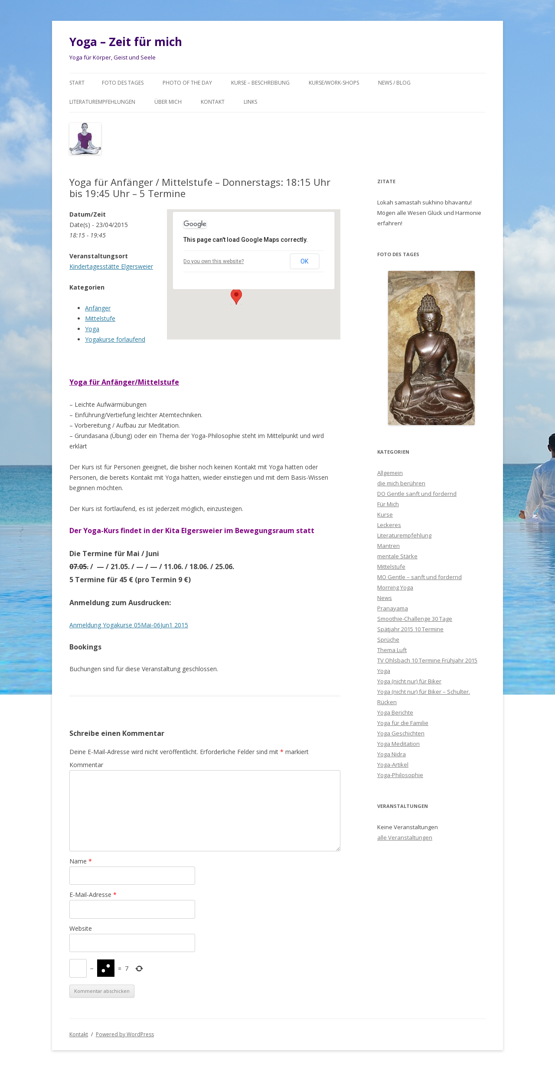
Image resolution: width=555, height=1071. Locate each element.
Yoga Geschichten (400, 733)
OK (304, 261)
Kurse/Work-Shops (334, 82)
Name (80, 861)
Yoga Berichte (395, 712)
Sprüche (388, 639)
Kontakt (213, 101)
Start (77, 82)
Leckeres (389, 525)
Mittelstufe (100, 318)
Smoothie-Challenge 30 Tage (414, 619)
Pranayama (392, 608)
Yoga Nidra (391, 754)
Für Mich (388, 504)
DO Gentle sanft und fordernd (417, 494)
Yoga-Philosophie (400, 775)
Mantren (388, 546)
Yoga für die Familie (402, 723)
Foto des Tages (123, 82)
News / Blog (394, 82)
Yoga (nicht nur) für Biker (409, 681)
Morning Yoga (395, 587)
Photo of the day (187, 82)
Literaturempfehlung (404, 535)
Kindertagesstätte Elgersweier (111, 266)
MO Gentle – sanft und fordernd (419, 577)
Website (80, 928)
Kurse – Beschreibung (260, 82)
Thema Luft (392, 650)
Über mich (168, 101)
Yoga (92, 329)
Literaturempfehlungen (102, 101)
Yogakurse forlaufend (115, 339)
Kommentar (86, 765)
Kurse (385, 514)
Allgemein (390, 473)
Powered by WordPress (125, 1034)
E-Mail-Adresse (93, 894)
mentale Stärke (397, 556)
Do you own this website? (213, 261)
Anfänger (98, 308)
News (384, 598)
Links (250, 101)
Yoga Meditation (398, 744)
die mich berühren (401, 483)
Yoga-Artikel (392, 764)
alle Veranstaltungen (404, 837)
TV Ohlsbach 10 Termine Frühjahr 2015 (427, 660)
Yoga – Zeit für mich (125, 41)
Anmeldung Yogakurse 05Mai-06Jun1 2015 (128, 625)
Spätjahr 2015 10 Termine (410, 629)
